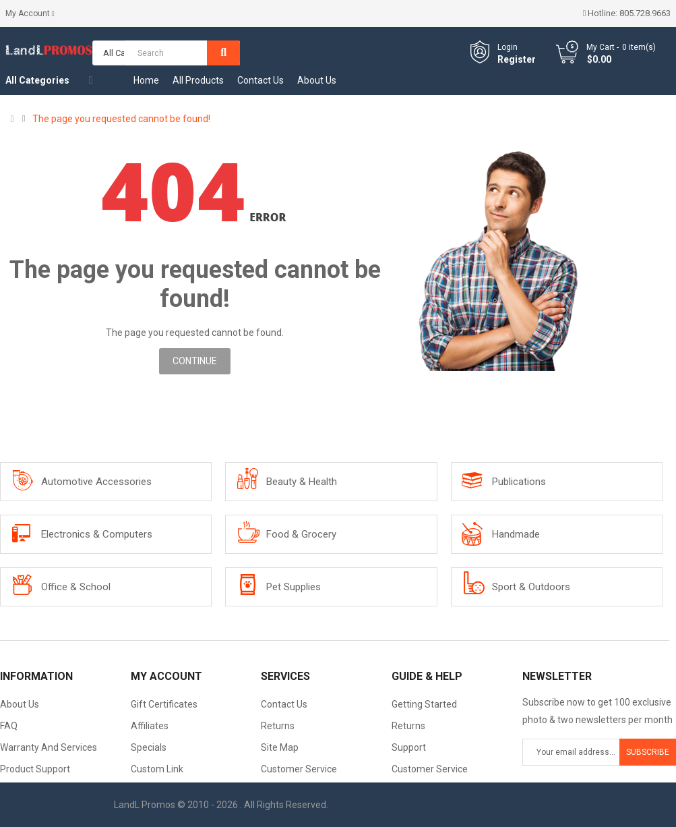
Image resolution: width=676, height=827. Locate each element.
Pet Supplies (293, 587)
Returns (278, 725)
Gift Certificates (164, 704)
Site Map (280, 747)
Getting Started (424, 704)
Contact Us (284, 704)
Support (409, 747)
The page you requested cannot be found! (121, 118)
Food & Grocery (301, 534)
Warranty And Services (48, 747)
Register (516, 59)
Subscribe (647, 752)
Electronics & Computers (96, 534)
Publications (519, 482)
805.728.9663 (645, 13)
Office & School (76, 587)
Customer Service (299, 769)
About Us (19, 704)
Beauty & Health (301, 482)
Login (507, 47)
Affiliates (149, 725)
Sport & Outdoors (531, 587)
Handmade (516, 534)
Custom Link (157, 769)
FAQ (9, 725)
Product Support (35, 769)
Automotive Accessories (96, 482)
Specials (148, 747)
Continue (195, 360)
